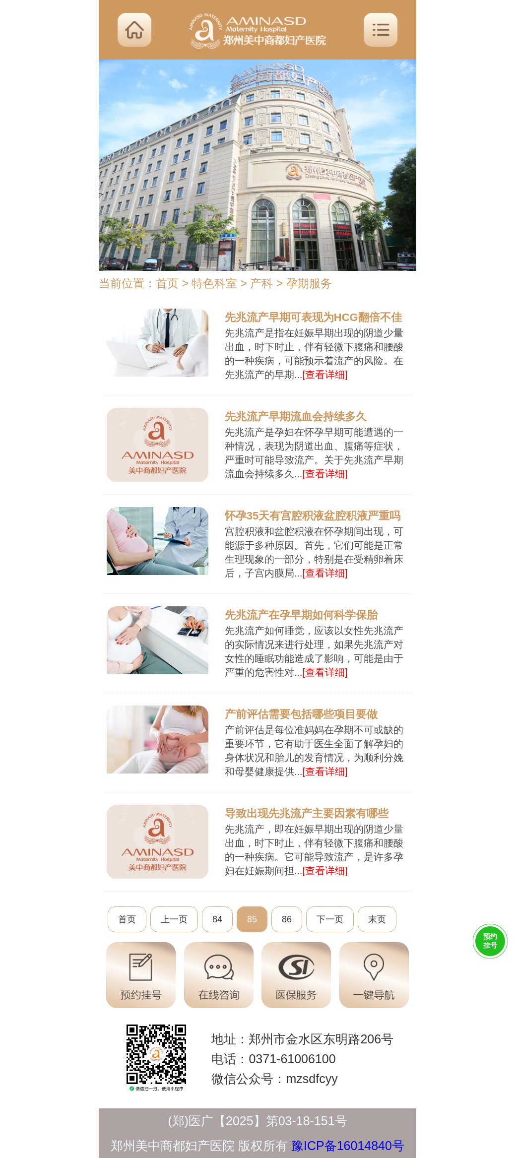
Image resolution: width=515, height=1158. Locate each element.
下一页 (330, 919)
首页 (167, 283)
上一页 (174, 919)
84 (217, 919)
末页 (377, 919)
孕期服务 (309, 283)
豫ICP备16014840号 (347, 1146)
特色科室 (214, 283)
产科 (261, 283)
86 (287, 919)
